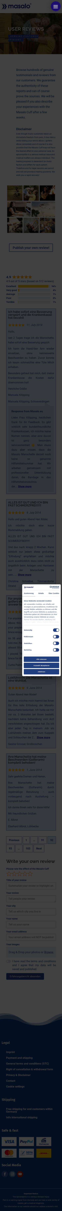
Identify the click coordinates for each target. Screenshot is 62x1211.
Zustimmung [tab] (28, 593)
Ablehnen (41, 672)
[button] (56, 6)
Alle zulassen (41, 659)
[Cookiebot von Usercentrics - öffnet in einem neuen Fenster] (50, 587)
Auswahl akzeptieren (41, 665)
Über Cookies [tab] (54, 593)
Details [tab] (41, 593)
